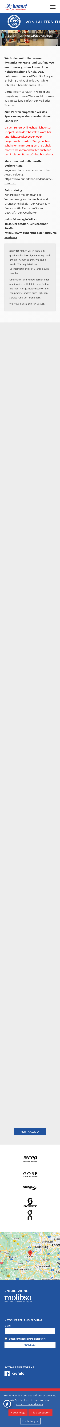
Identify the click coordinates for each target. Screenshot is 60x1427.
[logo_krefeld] (24, 6)
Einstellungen (30, 1421)
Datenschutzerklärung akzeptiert (27, 1338)
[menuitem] (51, 6)
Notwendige (18, 1412)
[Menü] (51, 6)
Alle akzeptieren (40, 1412)
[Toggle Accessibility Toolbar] (7, 1404)
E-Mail (7, 1325)
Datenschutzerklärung (29, 1404)
